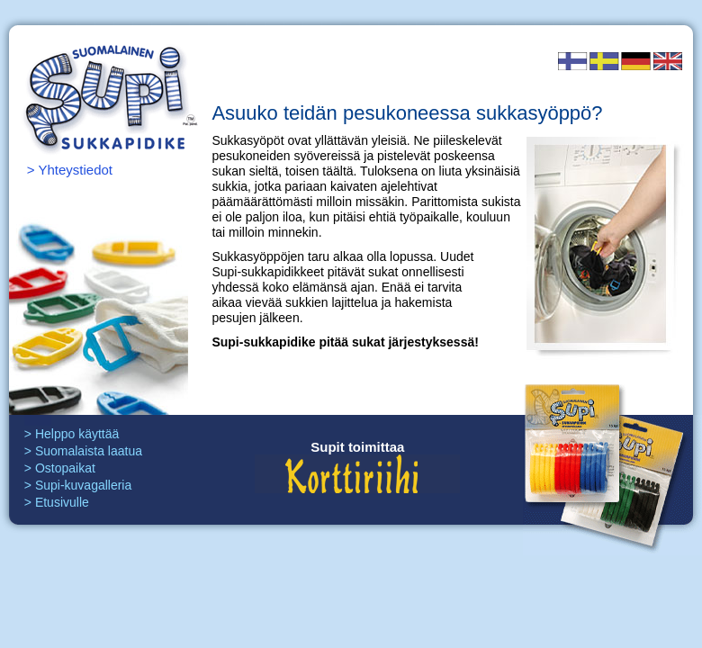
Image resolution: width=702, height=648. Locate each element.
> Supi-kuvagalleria (77, 485)
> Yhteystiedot (69, 169)
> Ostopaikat (59, 468)
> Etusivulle (56, 502)
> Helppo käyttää (71, 434)
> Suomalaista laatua (83, 451)
